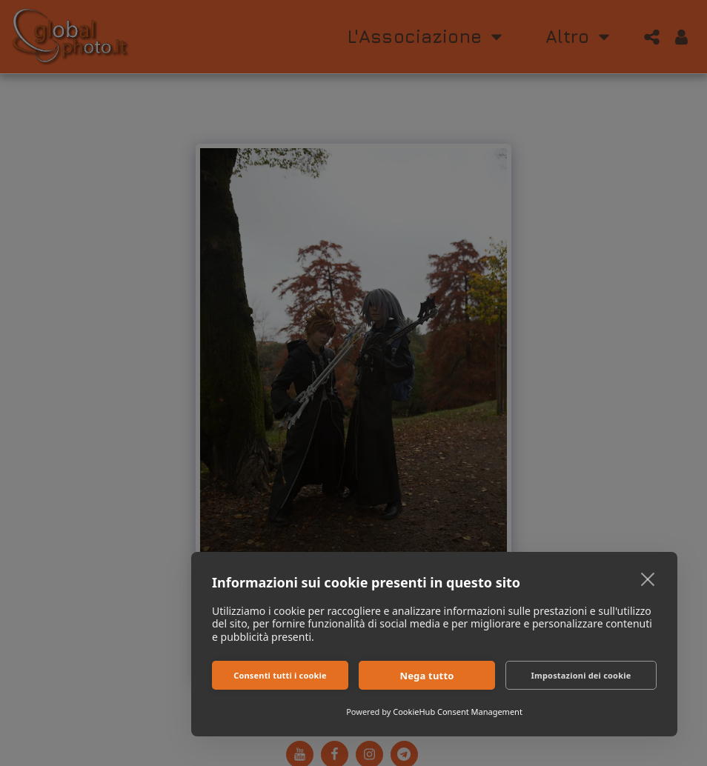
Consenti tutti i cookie (280, 675)
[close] (648, 578)
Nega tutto (426, 675)
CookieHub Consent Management (457, 711)
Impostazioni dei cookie (581, 675)
